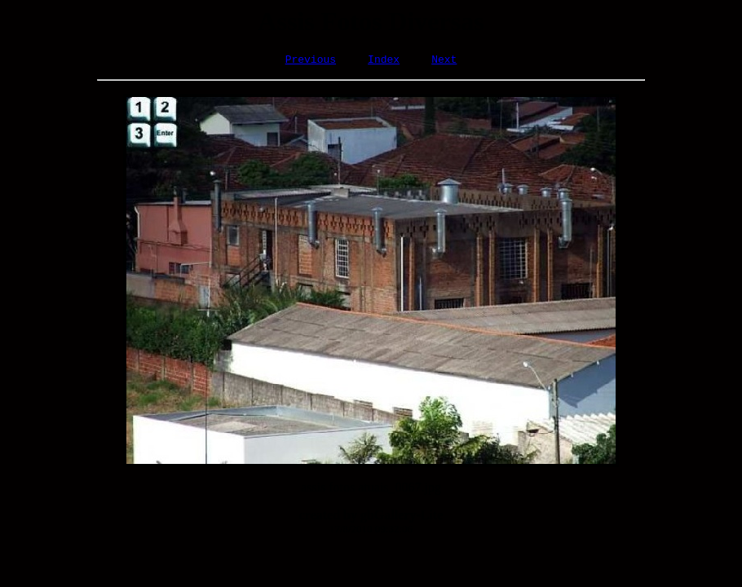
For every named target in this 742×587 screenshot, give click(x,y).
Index (384, 61)
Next (444, 61)
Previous (310, 61)
